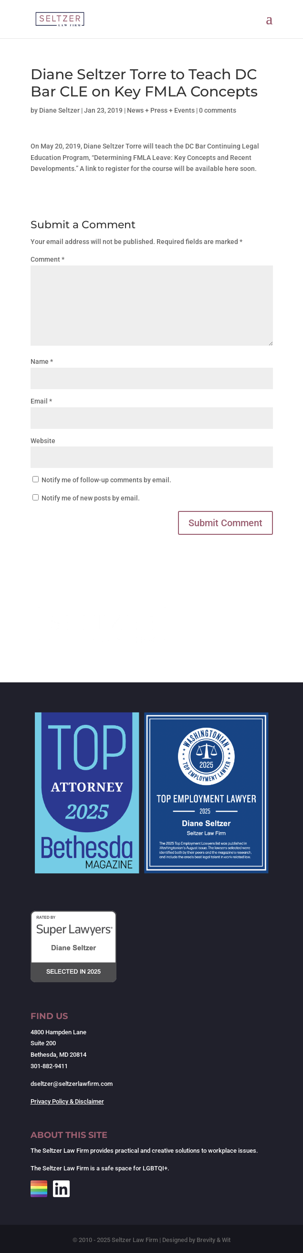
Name (42, 361)
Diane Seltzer (59, 110)
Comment (47, 259)
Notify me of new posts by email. (91, 498)
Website (43, 441)
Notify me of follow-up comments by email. (106, 480)
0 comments (217, 110)
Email (41, 401)
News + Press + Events (161, 110)
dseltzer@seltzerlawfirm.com (72, 1083)
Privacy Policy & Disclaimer (67, 1101)
